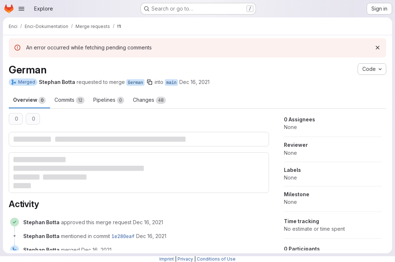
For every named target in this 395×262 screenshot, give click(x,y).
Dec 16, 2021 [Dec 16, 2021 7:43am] (194, 82)
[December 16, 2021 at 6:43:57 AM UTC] (148, 222)
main (171, 82)
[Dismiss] (377, 47)
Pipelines (108, 100)
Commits (69, 100)
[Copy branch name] (149, 82)
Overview (29, 100)
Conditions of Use (216, 259)
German (135, 82)
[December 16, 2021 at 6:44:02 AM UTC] (151, 236)
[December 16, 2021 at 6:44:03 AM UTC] (96, 250)
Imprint (166, 259)
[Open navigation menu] (21, 9)
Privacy (185, 259)
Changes (149, 100)
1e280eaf (123, 236)
